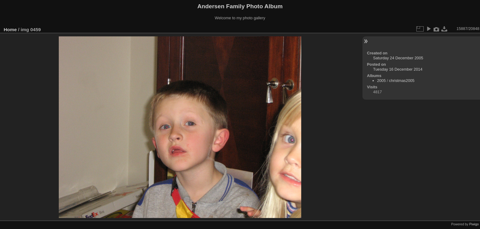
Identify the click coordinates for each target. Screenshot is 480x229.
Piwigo (474, 224)
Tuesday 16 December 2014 (397, 69)
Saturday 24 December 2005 (398, 58)
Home (10, 29)
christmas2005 (401, 80)
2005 (381, 80)
